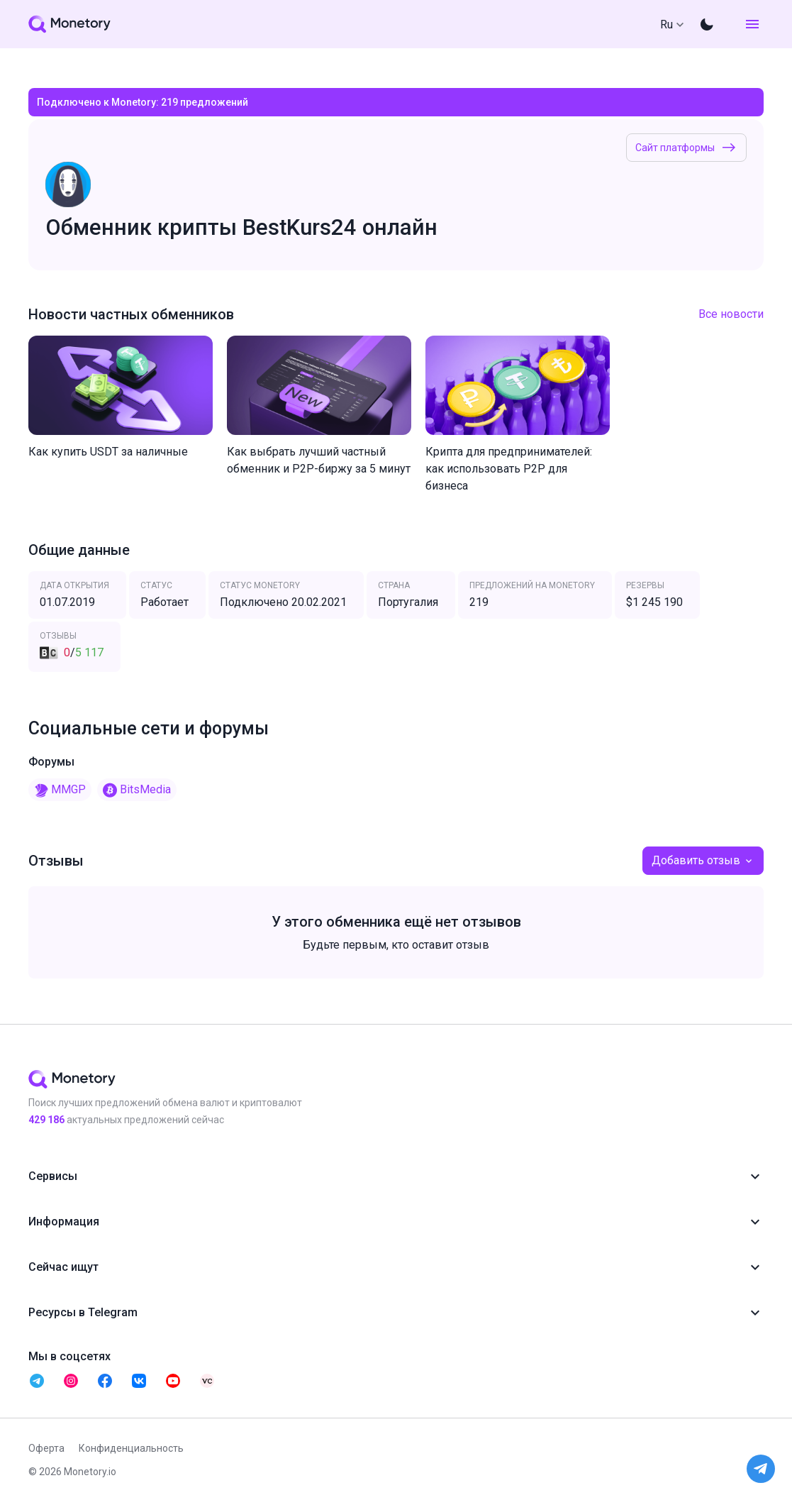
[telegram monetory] (36, 1380)
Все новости (731, 314)
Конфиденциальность (131, 1448)
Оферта (46, 1448)
